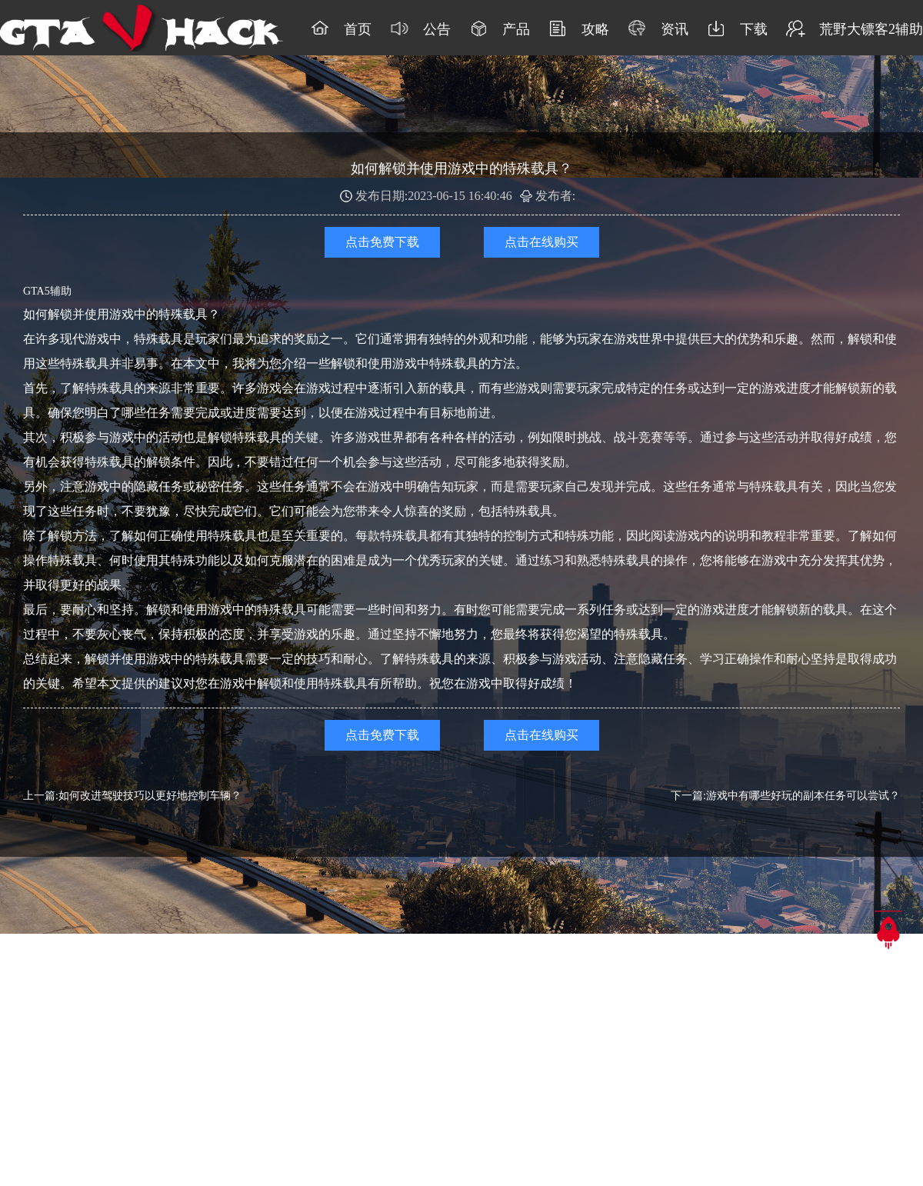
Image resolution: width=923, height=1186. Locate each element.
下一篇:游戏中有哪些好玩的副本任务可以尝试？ (785, 795)
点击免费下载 (382, 241)
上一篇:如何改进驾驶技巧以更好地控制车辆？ (132, 795)
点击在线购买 (541, 241)
